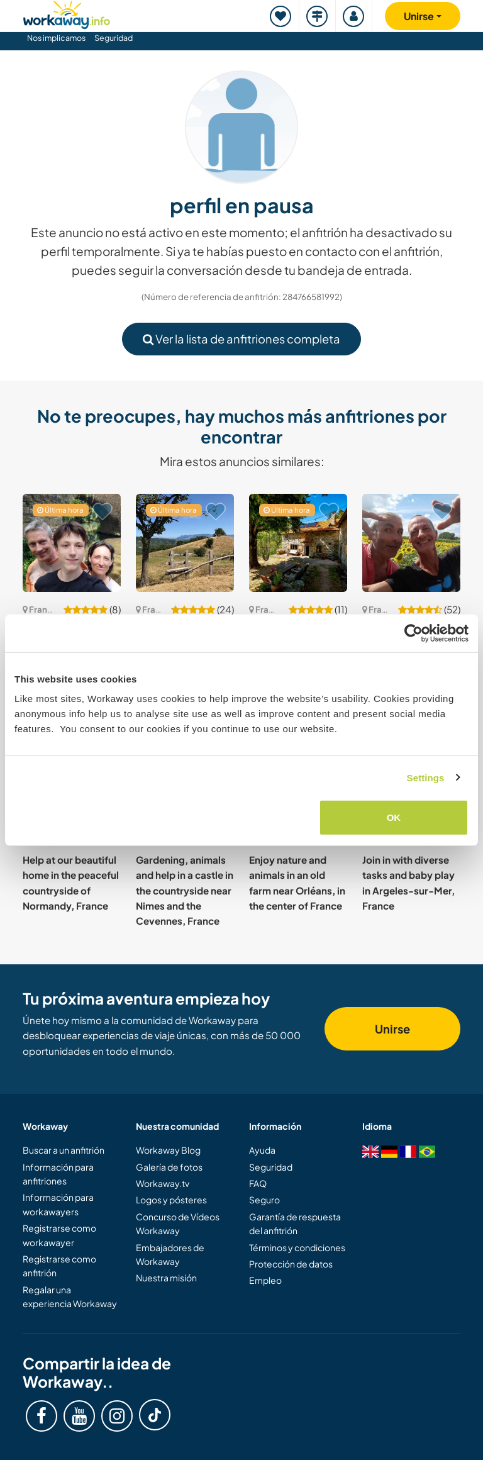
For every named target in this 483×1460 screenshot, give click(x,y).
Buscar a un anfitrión (63, 1150)
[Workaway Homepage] (67, 13)
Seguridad (113, 38)
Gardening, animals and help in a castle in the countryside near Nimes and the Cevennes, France (184, 890)
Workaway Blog (168, 1150)
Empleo (265, 1280)
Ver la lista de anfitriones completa (241, 339)
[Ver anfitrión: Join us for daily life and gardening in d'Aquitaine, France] (411, 543)
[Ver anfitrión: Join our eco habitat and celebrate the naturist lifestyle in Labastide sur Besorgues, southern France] (298, 543)
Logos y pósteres (171, 1199)
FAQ (258, 1183)
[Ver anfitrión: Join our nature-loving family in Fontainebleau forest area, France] (72, 543)
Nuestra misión (166, 1277)
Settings (426, 777)
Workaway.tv (162, 1183)
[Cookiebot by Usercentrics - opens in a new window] (413, 632)
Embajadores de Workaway (170, 1254)
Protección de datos (291, 1263)
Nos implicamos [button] (56, 38)
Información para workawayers (58, 1204)
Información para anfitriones (58, 1173)
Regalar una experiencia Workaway (70, 1296)
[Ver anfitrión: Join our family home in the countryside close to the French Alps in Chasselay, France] (185, 543)
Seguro (264, 1199)
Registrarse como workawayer (59, 1234)
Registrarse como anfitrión (59, 1265)
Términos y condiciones (297, 1247)
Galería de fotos (169, 1167)
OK (394, 817)
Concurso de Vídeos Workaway (177, 1223)
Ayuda (262, 1150)
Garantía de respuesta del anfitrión (295, 1223)
